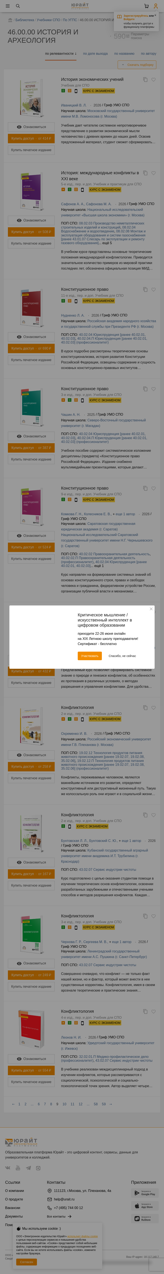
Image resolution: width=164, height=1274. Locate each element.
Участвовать (89, 656)
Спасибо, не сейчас (122, 656)
